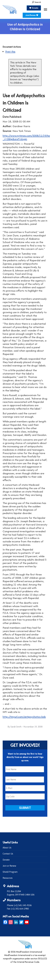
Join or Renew (9, 866)
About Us (7, 847)
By (14, 726)
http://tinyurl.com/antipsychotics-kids (24, 717)
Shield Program (10, 872)
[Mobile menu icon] (45, 9)
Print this (10, 51)
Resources (8, 878)
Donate (6, 859)
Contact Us (8, 853)
